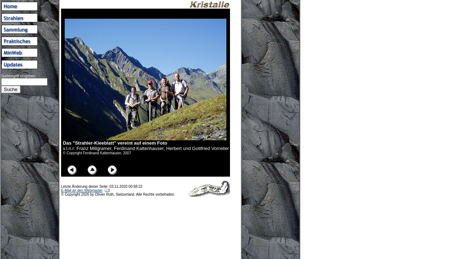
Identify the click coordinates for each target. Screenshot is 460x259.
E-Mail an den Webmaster (81, 190)
